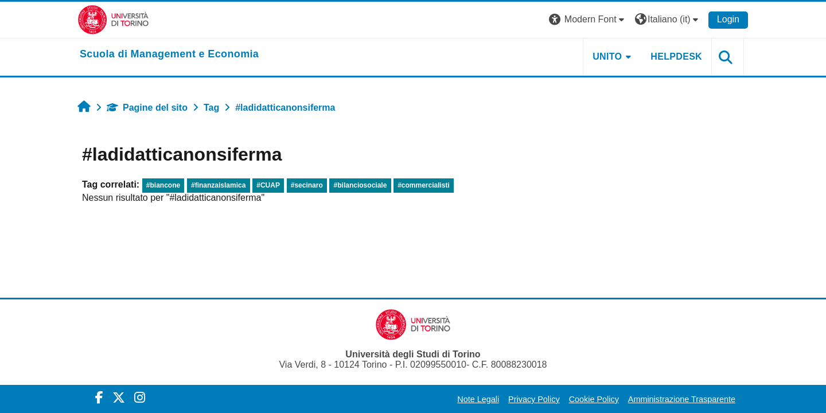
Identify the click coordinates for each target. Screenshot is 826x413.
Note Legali (478, 399)
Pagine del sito (147, 107)
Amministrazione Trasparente (681, 399)
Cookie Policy (594, 399)
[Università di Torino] (113, 19)
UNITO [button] (607, 56)
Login (728, 19)
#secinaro (307, 185)
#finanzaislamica (218, 185)
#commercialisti (424, 185)
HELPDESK (676, 56)
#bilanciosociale (360, 185)
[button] (588, 20)
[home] (169, 54)
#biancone (163, 185)
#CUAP (268, 185)
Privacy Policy (534, 399)
